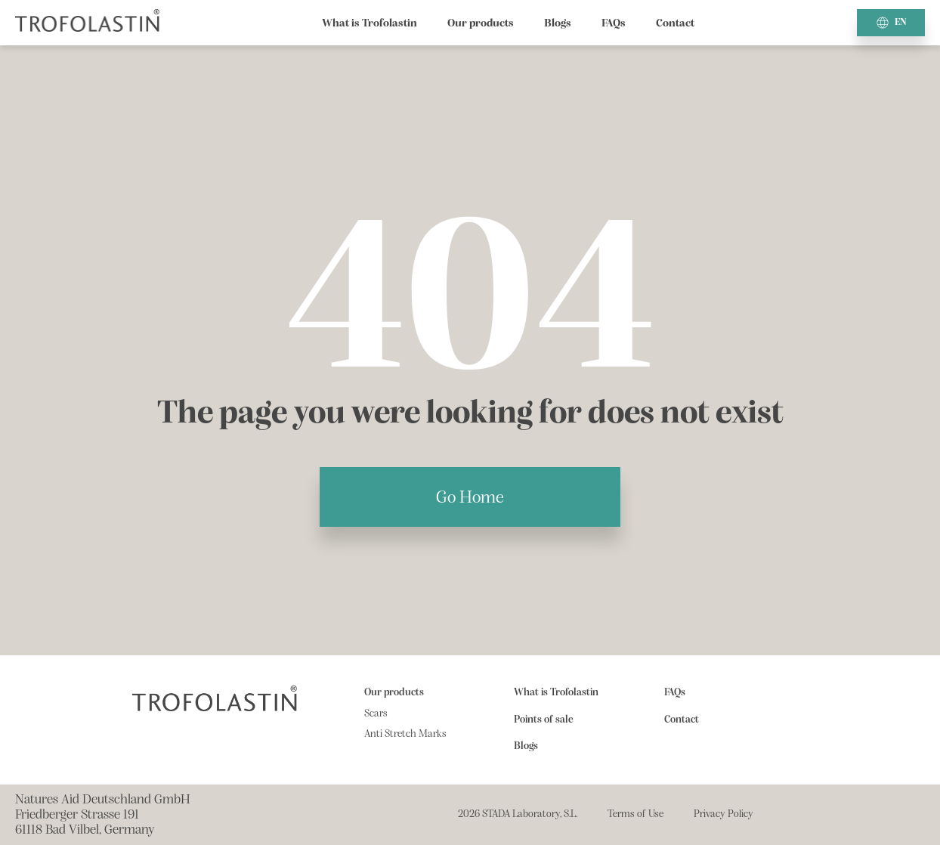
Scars (376, 713)
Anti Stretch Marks (405, 734)
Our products (480, 23)
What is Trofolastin (369, 23)
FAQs (613, 23)
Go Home (470, 497)
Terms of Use (635, 814)
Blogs (557, 23)
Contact (675, 23)
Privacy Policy (723, 814)
